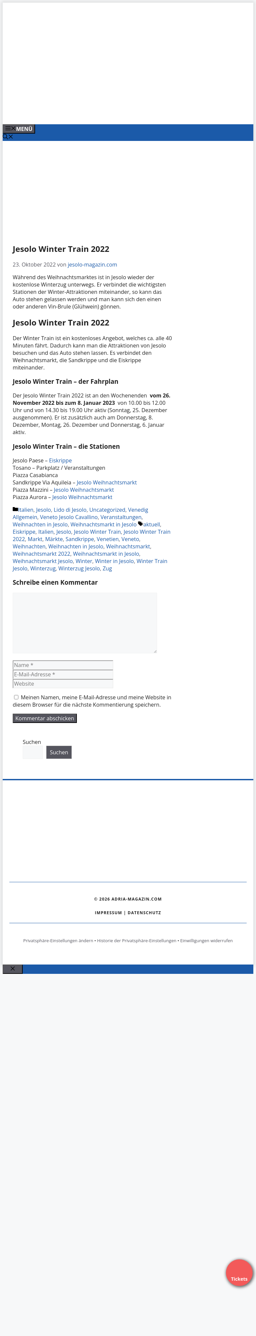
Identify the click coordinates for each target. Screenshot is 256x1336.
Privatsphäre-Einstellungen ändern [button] (58, 941)
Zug (107, 568)
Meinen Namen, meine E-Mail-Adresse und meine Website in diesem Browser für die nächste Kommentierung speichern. (92, 701)
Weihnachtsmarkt (128, 546)
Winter (84, 561)
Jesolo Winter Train (97, 531)
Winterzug (43, 568)
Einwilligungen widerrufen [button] (206, 941)
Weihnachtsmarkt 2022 (41, 553)
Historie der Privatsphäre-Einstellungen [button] (136, 941)
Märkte (54, 539)
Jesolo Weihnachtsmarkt (107, 482)
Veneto (130, 539)
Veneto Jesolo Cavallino (69, 517)
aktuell (151, 524)
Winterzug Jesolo (79, 568)
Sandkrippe (80, 539)
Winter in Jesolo (114, 561)
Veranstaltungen (121, 517)
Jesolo (43, 509)
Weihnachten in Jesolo (40, 524)
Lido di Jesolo (70, 509)
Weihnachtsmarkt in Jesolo (104, 524)
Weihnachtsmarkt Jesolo (43, 561)
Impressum (108, 913)
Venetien (108, 539)
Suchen (32, 742)
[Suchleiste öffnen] (8, 137)
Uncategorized (107, 509)
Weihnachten (29, 546)
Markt (35, 539)
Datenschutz (144, 913)
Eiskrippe (60, 460)
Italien (25, 509)
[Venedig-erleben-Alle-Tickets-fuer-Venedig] (134, 112)
